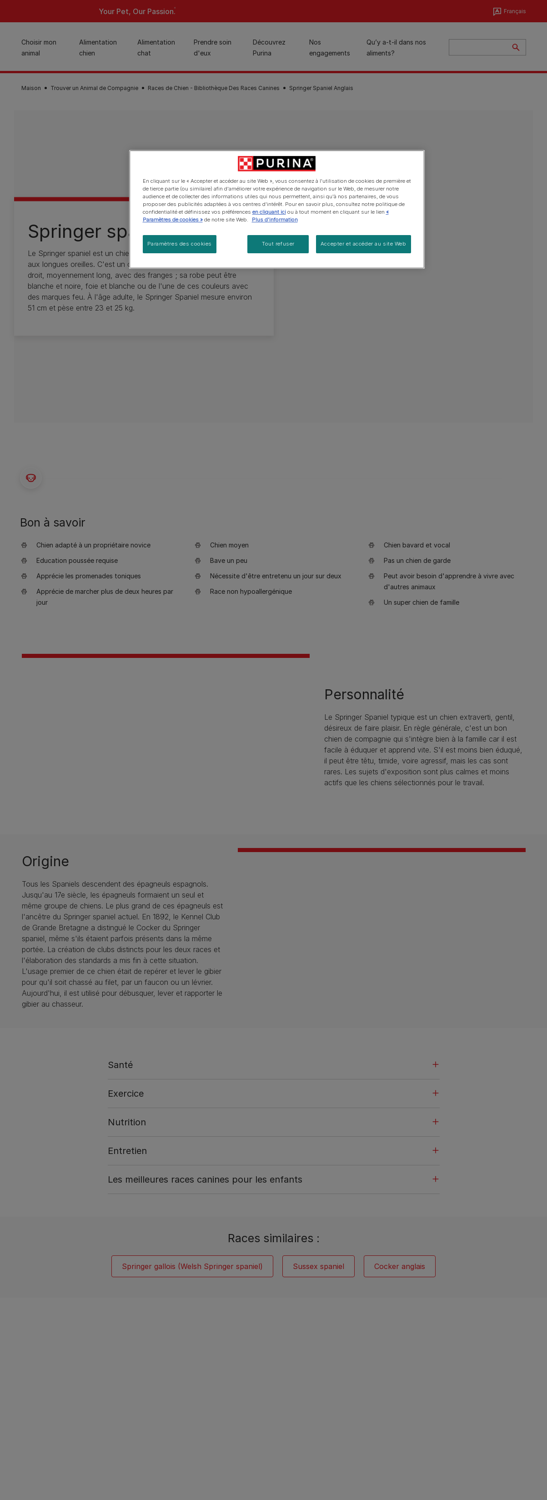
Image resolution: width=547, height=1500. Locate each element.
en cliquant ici (269, 212)
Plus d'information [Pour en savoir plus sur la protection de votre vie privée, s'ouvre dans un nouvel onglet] (275, 219)
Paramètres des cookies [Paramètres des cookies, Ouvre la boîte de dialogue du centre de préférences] (179, 244)
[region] (277, 209)
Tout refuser (278, 244)
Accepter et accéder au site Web (363, 244)
